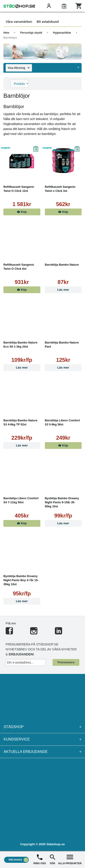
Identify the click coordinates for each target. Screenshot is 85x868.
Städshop (42, 726)
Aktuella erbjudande (42, 751)
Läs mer (63, 289)
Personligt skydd (31, 32)
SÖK (52, 859)
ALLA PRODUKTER (70, 859)
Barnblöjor (10, 37)
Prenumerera (66, 662)
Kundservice (42, 739)
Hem (6, 32)
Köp (22, 212)
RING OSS (40, 859)
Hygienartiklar (62, 32)
